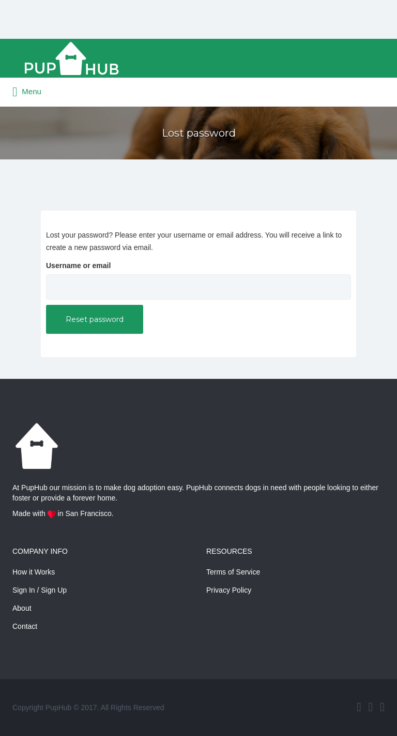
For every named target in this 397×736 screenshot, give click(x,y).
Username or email (78, 265)
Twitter (371, 707)
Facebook (359, 707)
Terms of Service (233, 572)
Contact (24, 626)
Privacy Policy (228, 590)
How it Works (33, 572)
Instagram (382, 707)
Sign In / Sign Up (39, 590)
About (22, 608)
